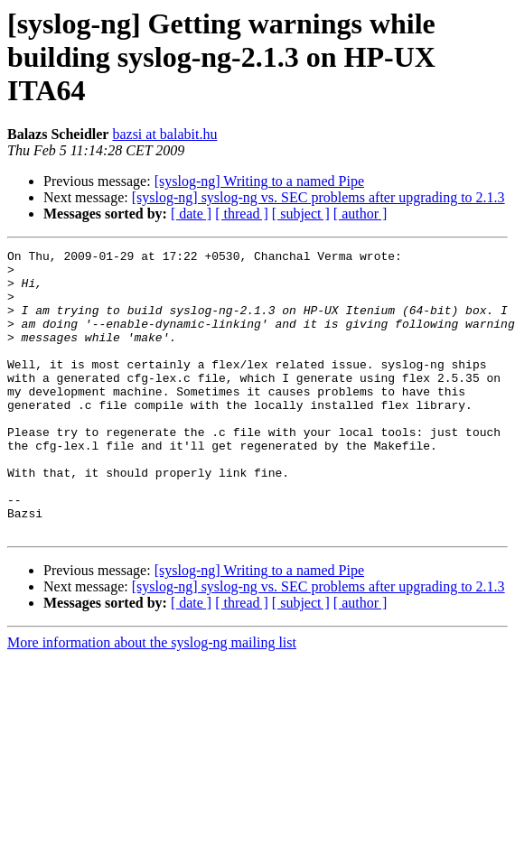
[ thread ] (241, 213)
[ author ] (360, 213)
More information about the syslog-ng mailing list (151, 699)
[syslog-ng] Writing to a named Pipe (259, 181)
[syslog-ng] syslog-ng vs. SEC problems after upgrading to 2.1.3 (318, 197)
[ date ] (191, 213)
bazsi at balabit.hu (164, 134)
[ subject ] (301, 213)
